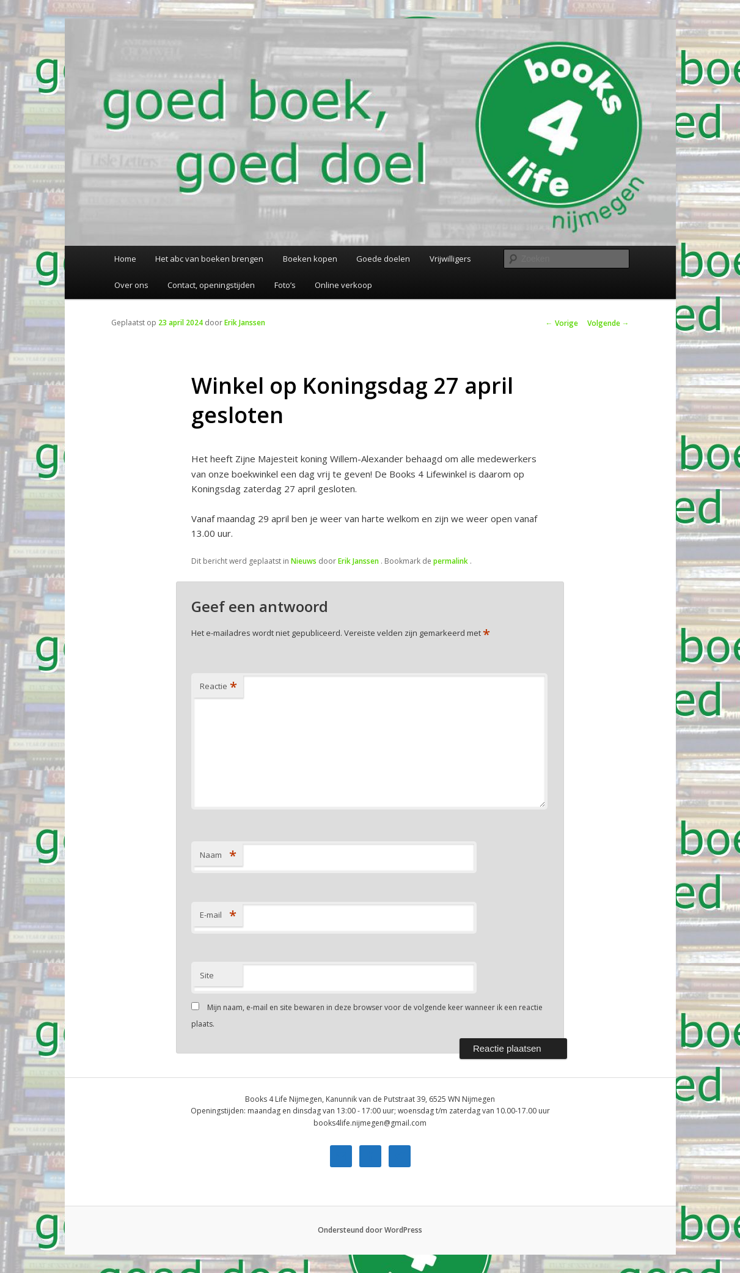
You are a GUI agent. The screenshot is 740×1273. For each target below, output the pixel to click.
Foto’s (285, 284)
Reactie (218, 686)
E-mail (218, 915)
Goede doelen (383, 258)
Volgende (608, 323)
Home (125, 258)
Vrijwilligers (450, 258)
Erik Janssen (244, 322)
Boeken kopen (310, 258)
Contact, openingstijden (211, 284)
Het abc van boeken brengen (209, 258)
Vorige (562, 323)
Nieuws (304, 561)
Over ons (131, 284)
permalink (451, 561)
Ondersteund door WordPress (370, 1230)
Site (207, 975)
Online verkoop (343, 284)
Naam (218, 855)
